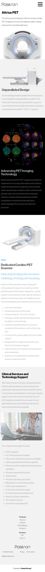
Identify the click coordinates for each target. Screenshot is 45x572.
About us (22, 520)
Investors (23, 523)
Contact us (22, 528)
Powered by (22, 568)
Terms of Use (31, 552)
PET (22, 535)
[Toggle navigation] (40, 4)
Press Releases (22, 525)
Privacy (22, 552)
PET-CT (22, 538)
